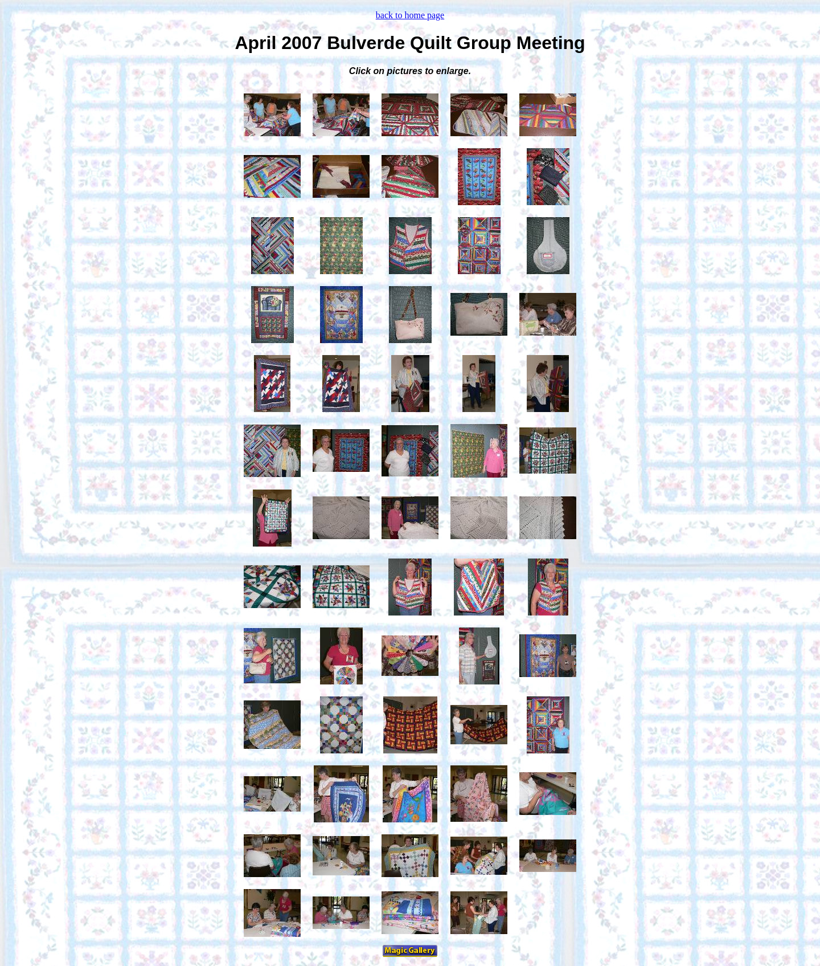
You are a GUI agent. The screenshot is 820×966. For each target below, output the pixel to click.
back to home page (410, 15)
